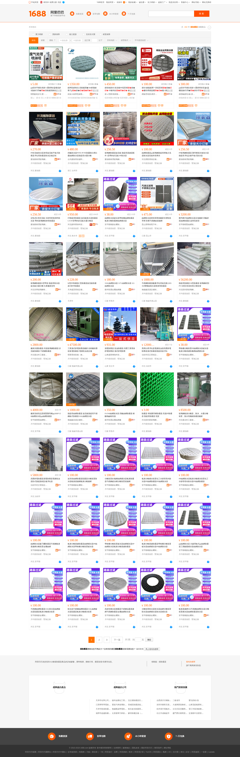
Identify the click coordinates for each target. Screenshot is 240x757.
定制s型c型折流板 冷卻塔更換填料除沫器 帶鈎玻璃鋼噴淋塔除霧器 (45, 219)
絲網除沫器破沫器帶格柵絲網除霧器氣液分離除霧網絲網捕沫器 (119, 219)
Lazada (211, 752)
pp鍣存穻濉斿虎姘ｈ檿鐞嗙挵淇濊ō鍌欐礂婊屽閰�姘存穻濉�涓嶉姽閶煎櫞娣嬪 (194, 89)
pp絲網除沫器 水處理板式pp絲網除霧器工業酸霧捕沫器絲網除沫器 (194, 545)
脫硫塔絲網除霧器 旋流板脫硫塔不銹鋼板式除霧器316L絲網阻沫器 (83, 414)
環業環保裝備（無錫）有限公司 (76, 355)
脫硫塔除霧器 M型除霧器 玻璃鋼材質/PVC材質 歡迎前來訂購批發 (194, 284)
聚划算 (95, 752)
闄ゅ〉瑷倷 (35, 98)
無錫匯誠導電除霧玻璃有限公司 (125, 709)
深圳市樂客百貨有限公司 (167, 705)
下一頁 (117, 640)
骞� (58, 94)
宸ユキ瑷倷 (46, 98)
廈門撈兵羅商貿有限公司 (183, 713)
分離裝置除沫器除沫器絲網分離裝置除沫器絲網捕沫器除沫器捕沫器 (156, 610)
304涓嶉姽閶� (74, 98)
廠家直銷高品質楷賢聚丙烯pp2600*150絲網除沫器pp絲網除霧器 (46, 414)
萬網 (164, 752)
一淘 (101, 752)
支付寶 (175, 752)
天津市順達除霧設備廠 (105, 709)
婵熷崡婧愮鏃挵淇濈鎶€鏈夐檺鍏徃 (187, 94)
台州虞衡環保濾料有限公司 (76, 159)
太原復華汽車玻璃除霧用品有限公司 (126, 713)
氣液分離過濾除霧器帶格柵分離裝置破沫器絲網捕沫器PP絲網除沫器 (156, 545)
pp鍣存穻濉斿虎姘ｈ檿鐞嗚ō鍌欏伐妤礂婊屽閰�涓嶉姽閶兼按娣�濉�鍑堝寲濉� (46, 89)
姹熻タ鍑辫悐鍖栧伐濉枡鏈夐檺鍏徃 (76, 94)
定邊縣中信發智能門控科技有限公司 (203, 713)
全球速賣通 (72, 752)
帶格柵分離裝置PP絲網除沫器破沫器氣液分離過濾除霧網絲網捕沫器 (193, 349)
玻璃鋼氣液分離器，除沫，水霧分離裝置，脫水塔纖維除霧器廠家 (193, 414)
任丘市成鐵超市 (163, 713)
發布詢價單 (190, 662)
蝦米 (131, 752)
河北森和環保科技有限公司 (76, 224)
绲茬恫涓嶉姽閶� (87, 98)
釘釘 (188, 752)
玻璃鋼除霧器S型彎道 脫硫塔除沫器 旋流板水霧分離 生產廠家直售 (45, 284)
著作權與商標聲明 (104, 748)
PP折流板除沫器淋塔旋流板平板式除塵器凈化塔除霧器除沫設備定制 (45, 154)
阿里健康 (195, 752)
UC (169, 752)
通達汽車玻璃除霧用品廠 (122, 705)
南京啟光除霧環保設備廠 (138, 709)
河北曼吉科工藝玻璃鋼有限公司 (39, 355)
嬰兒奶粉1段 (194, 700)
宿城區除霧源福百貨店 (137, 705)
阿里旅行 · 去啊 (111, 752)
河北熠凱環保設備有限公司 (150, 159)
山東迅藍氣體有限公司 (198, 705)
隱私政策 (135, 748)
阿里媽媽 (123, 752)
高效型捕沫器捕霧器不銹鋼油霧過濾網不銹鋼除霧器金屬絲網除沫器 (119, 610)
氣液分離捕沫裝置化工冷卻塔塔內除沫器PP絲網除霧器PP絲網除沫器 (156, 480)
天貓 (88, 752)
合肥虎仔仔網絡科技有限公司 (168, 700)
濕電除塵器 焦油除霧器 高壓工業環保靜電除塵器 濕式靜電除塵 (120, 349)
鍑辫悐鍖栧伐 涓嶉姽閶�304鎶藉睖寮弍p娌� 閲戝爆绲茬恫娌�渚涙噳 (82, 89)
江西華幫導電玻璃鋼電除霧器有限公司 (111, 705)
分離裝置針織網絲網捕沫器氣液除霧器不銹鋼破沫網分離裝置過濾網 (119, 480)
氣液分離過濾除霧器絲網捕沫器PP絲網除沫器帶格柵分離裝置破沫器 (82, 545)
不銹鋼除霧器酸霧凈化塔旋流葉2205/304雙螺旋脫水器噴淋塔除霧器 (157, 284)
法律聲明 (117, 748)
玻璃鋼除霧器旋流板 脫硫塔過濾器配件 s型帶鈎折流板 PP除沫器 (120, 154)
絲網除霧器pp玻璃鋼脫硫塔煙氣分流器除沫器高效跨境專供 (156, 154)
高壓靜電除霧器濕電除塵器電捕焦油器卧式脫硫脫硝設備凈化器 (45, 480)
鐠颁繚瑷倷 (184, 98)
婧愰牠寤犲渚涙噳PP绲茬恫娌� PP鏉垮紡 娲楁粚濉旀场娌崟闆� (120, 89)
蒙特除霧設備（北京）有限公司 (141, 713)
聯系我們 (158, 748)
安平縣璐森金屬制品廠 (113, 224)
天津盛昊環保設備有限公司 (76, 290)
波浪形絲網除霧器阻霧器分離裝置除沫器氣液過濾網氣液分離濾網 (82, 480)
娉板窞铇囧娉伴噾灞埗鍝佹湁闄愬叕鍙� (150, 94)
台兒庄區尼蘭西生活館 (182, 709)
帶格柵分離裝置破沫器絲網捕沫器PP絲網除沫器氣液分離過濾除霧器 (119, 545)
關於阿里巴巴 (146, 748)
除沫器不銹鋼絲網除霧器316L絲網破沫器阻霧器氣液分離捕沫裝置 (82, 610)
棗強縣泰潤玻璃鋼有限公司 (39, 159)
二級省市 (176, 700)
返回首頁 (140, 649)
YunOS (148, 752)
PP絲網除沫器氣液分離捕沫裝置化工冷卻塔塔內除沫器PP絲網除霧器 (193, 480)
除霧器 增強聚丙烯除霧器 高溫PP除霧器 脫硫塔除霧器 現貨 (157, 414)
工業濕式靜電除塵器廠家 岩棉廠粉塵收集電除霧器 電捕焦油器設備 (83, 349)
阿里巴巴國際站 (44, 752)
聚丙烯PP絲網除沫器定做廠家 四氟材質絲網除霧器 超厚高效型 (194, 219)
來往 (182, 752)
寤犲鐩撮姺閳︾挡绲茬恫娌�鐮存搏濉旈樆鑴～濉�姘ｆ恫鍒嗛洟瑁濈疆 (157, 89)
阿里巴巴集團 (30, 752)
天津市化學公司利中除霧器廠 (108, 700)
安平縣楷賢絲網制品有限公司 (187, 224)
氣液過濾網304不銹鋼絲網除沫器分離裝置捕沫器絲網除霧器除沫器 (194, 610)
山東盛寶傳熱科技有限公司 (113, 355)
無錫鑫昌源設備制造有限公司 (150, 290)
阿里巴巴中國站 (59, 752)
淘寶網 (81, 752)
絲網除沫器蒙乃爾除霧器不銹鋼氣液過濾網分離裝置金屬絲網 (45, 545)
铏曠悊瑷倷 (56, 98)
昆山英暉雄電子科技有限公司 (150, 224)
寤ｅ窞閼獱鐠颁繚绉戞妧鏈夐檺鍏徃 (113, 94)
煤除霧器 (162, 662)
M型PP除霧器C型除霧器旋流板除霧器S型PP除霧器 (82, 284)
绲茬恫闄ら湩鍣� (127, 98)
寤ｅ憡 (58, 91)
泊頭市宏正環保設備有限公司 (150, 355)
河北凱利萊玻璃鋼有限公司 (187, 290)
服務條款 (126, 748)
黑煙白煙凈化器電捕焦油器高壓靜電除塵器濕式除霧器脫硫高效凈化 (156, 349)
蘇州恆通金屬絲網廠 (113, 290)
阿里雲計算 (139, 752)
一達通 (203, 752)
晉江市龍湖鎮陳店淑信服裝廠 (201, 709)
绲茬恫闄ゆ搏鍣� (112, 98)
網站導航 (167, 748)
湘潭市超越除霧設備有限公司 (108, 713)
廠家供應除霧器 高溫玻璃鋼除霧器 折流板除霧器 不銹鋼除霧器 (46, 349)
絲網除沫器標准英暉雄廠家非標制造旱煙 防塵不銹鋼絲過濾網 (156, 219)
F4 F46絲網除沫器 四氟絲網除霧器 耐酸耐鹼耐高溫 (120, 414)
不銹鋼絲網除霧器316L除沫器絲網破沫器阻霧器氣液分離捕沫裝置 (45, 610)
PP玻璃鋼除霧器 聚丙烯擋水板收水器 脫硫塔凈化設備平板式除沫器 (194, 154)
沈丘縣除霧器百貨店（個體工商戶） (142, 700)
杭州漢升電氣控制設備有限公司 (169, 709)
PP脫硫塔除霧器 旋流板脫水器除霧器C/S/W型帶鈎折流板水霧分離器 (83, 219)
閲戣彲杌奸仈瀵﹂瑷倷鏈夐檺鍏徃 (39, 94)
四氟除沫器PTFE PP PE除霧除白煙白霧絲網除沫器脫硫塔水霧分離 (82, 154)
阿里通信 (157, 752)
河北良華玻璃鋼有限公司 (39, 290)
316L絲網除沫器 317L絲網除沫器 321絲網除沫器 (120, 284)
